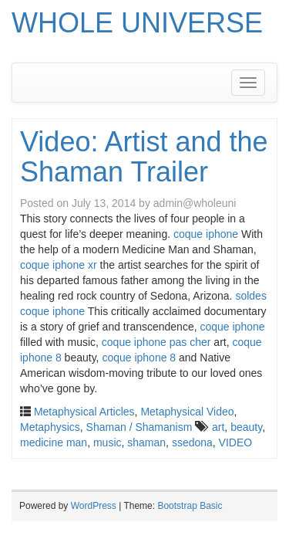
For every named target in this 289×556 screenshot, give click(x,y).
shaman (146, 442)
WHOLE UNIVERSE (137, 23)
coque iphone (205, 234)
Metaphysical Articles (84, 411)
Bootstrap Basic (189, 505)
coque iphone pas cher (156, 342)
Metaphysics (50, 427)
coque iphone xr (58, 265)
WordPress (93, 505)
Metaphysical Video (187, 411)
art (218, 427)
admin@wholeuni (195, 203)
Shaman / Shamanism (139, 427)
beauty (246, 427)
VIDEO (236, 442)
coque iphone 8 (139, 357)
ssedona (192, 442)
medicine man (53, 442)
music (107, 442)
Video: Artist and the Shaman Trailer (144, 157)
